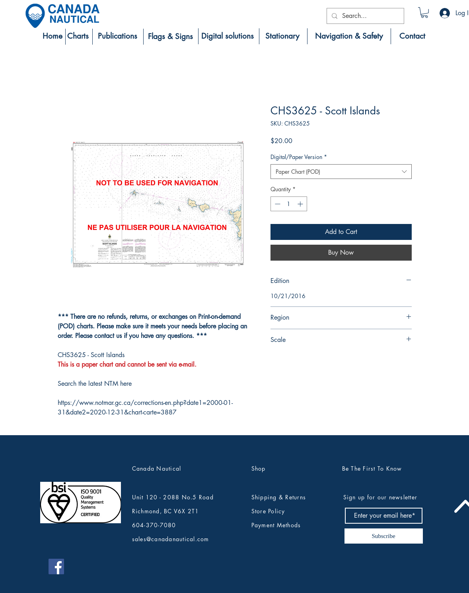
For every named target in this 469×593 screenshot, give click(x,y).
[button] (424, 12)
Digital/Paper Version (299, 157)
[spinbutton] (289, 204)
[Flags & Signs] (170, 37)
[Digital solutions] (227, 36)
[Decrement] (277, 204)
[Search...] (364, 16)
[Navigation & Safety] (349, 36)
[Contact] (412, 36)
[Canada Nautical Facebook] (56, 566)
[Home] (52, 36)
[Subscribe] (383, 536)
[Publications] (117, 36)
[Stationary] (282, 36)
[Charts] (78, 36)
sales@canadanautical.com (170, 539)
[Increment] (301, 204)
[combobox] (341, 171)
